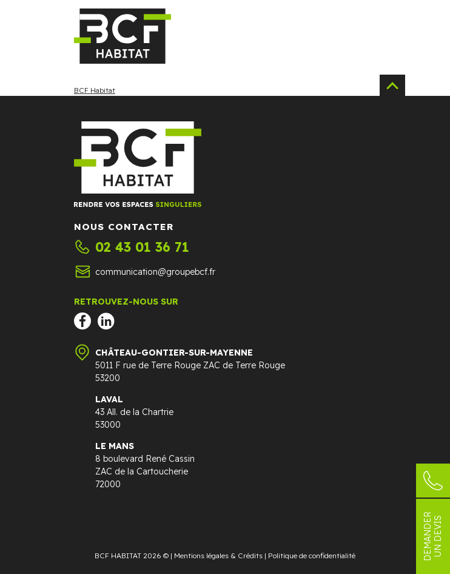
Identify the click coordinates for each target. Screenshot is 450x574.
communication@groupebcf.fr (155, 271)
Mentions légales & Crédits (218, 555)
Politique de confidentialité (311, 555)
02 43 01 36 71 (142, 247)
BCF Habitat (94, 90)
